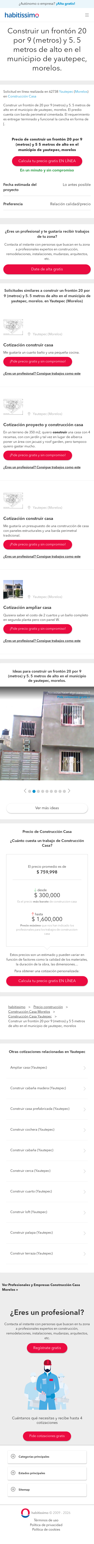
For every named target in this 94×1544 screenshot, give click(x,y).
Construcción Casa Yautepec (30, 1016)
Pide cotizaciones (47, 1537)
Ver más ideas (47, 808)
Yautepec (66, 92)
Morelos (81, 92)
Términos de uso (46, 1520)
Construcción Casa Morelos (29, 1012)
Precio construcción (48, 1007)
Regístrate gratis (47, 1348)
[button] (25, 791)
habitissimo (16, 1007)
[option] (47, 733)
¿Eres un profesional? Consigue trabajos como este (42, 373)
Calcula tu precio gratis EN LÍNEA (47, 161)
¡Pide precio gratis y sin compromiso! (38, 361)
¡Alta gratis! (65, 4)
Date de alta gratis (47, 269)
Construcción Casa (22, 96)
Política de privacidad (46, 1525)
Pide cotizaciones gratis (47, 1436)
